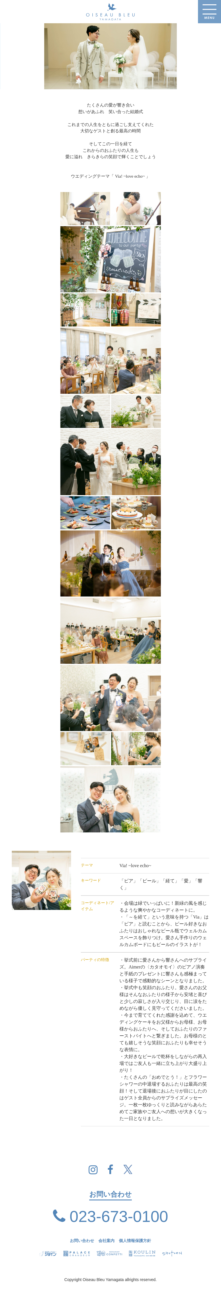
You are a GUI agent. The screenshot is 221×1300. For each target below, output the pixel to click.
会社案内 (106, 1241)
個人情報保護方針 (135, 1241)
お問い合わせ (82, 1241)
